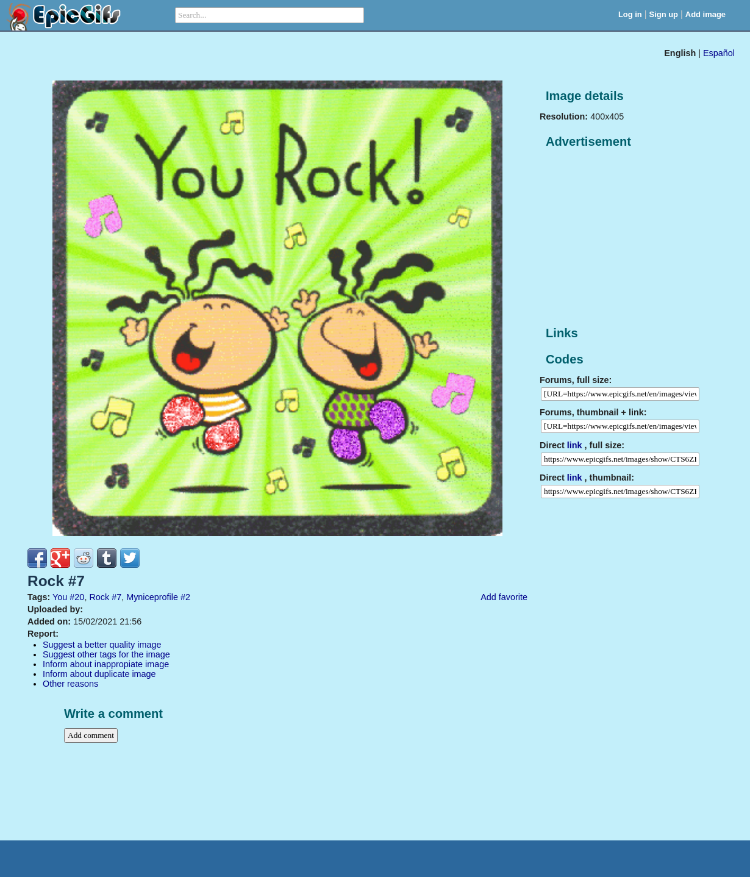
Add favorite (503, 597)
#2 (185, 597)
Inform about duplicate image (99, 674)
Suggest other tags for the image (106, 654)
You (59, 597)
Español (719, 53)
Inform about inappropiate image (106, 664)
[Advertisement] (631, 238)
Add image (705, 14)
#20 (77, 597)
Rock (99, 597)
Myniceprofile (152, 597)
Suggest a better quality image (102, 645)
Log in (630, 14)
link (574, 445)
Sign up (664, 14)
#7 (116, 597)
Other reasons (70, 684)
